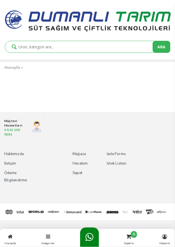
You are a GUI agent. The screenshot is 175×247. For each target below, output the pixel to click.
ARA (161, 46)
